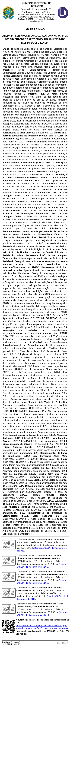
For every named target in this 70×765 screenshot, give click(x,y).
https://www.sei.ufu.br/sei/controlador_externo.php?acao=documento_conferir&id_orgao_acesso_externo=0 (42, 627)
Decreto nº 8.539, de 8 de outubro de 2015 (41, 565)
